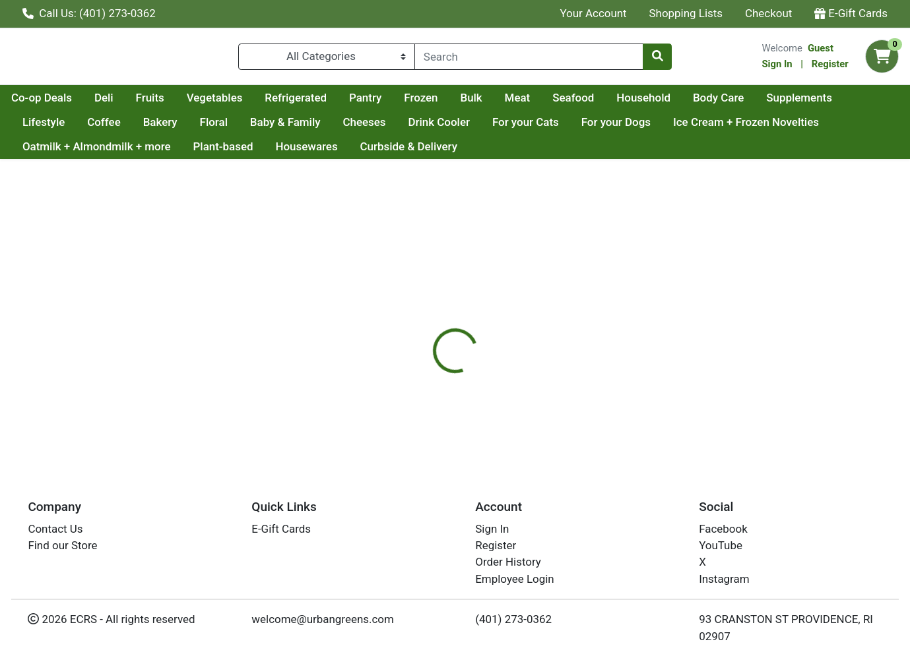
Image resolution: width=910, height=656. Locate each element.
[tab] (416, 316)
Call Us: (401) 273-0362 (89, 13)
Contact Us (55, 528)
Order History (508, 561)
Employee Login (514, 578)
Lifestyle (132, 127)
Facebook (723, 528)
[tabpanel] (644, 389)
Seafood (698, 102)
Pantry (490, 102)
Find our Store (62, 545)
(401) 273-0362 (513, 619)
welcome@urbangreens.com (322, 619)
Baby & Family (373, 127)
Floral (301, 127)
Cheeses (452, 127)
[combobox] (528, 59)
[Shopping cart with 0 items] (882, 59)
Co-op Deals (167, 102)
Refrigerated (421, 102)
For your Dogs (703, 127)
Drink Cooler (527, 127)
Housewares (474, 152)
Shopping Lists (686, 13)
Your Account (593, 13)
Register (830, 67)
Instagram (724, 578)
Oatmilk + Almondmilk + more (265, 152)
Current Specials (63, 102)
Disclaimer (478, 316)
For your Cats (614, 127)
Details (416, 316)
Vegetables (340, 102)
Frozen (546, 102)
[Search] (528, 59)
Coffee (192, 127)
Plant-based (391, 152)
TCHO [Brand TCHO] (533, 399)
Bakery (248, 127)
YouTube (720, 545)
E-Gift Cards (851, 13)
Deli (229, 102)
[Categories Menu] (326, 59)
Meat (643, 102)
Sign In (777, 67)
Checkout (768, 13)
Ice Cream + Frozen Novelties (95, 152)
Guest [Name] (820, 51)
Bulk (596, 102)
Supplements (55, 127)
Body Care (843, 102)
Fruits (275, 102)
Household (769, 102)
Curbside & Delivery (576, 152)
